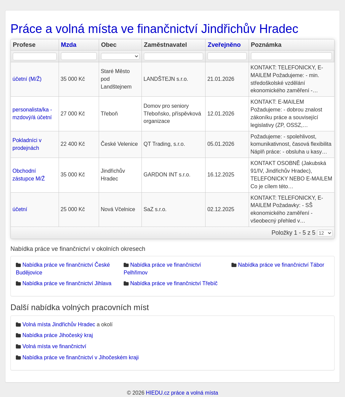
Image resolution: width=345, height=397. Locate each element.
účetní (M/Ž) (26, 79)
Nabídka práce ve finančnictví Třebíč (173, 283)
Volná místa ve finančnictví (54, 346)
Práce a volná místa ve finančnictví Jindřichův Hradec (154, 29)
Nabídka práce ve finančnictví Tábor (281, 265)
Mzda (68, 44)
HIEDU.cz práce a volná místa (182, 393)
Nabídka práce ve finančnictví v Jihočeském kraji (80, 357)
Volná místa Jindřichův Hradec (58, 324)
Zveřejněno (224, 44)
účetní (19, 209)
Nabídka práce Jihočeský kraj (57, 335)
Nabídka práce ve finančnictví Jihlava (66, 283)
